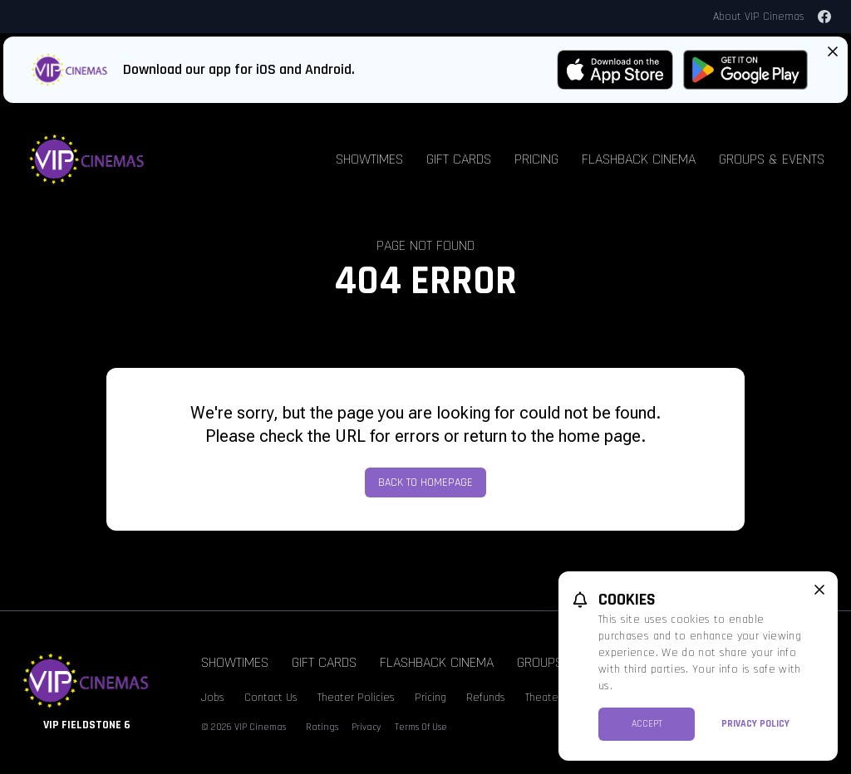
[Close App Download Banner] (832, 51)
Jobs (212, 697)
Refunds (485, 697)
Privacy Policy (755, 724)
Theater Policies (356, 697)
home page (599, 436)
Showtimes (369, 159)
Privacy (366, 727)
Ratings (322, 727)
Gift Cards (458, 159)
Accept (647, 724)
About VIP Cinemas (758, 16)
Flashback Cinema (639, 159)
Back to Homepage (425, 482)
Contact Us (271, 697)
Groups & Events (771, 159)
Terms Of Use (421, 727)
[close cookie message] (819, 589)
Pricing (536, 159)
